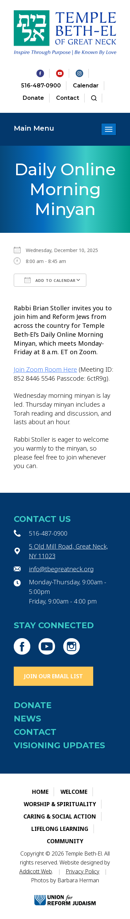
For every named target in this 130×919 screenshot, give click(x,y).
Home (40, 792)
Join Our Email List (53, 676)
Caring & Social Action (59, 816)
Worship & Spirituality (60, 804)
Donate (33, 98)
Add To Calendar (50, 280)
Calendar (86, 85)
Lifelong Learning (59, 829)
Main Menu (34, 128)
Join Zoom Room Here (45, 369)
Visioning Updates (59, 745)
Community (65, 841)
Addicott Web (35, 871)
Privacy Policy (82, 871)
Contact (67, 98)
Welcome (74, 792)
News (27, 719)
